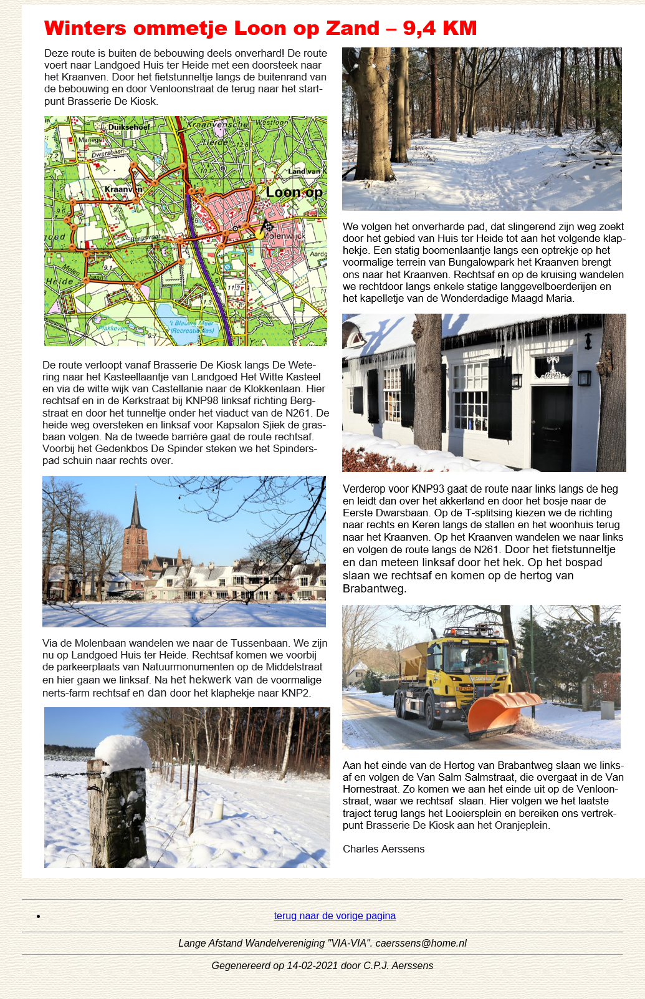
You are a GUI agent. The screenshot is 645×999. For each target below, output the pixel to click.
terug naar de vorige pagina (335, 915)
